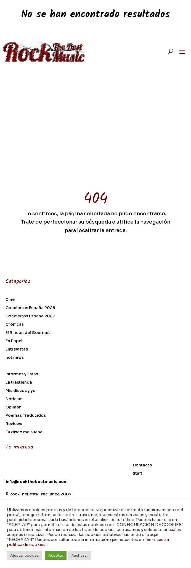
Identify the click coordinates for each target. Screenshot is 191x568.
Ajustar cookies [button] (24, 555)
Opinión (14, 407)
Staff (137, 473)
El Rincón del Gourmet (28, 333)
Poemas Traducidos (26, 415)
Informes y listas (22, 374)
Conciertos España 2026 (30, 308)
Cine (10, 300)
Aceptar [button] (55, 555)
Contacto (142, 465)
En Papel (14, 341)
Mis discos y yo (21, 391)
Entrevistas (17, 349)
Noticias (14, 399)
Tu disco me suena (24, 432)
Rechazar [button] (79, 555)
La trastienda (19, 382)
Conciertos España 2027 (30, 316)
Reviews (14, 424)
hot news (15, 357)
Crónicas (15, 324)
